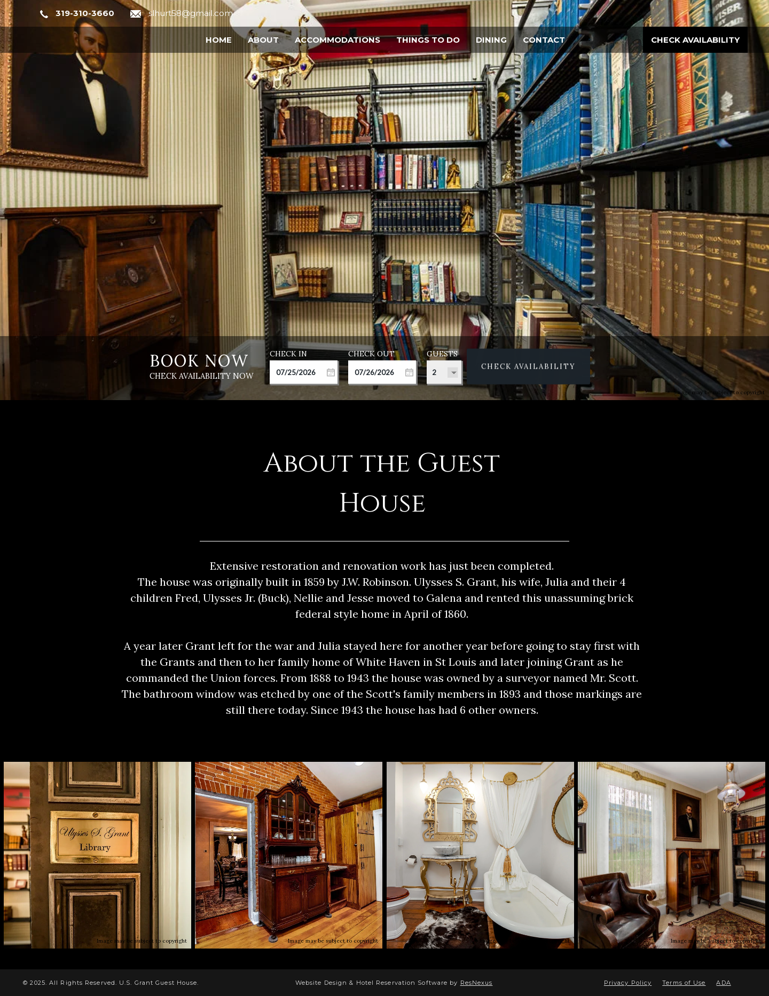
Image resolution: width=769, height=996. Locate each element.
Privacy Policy (628, 982)
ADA (723, 982)
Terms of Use (683, 982)
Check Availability (695, 40)
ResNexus (476, 982)
